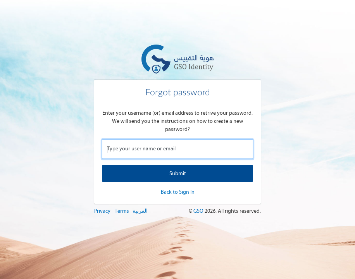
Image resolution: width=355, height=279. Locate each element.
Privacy (102, 211)
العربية (140, 211)
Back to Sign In (178, 192)
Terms (122, 211)
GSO (199, 211)
